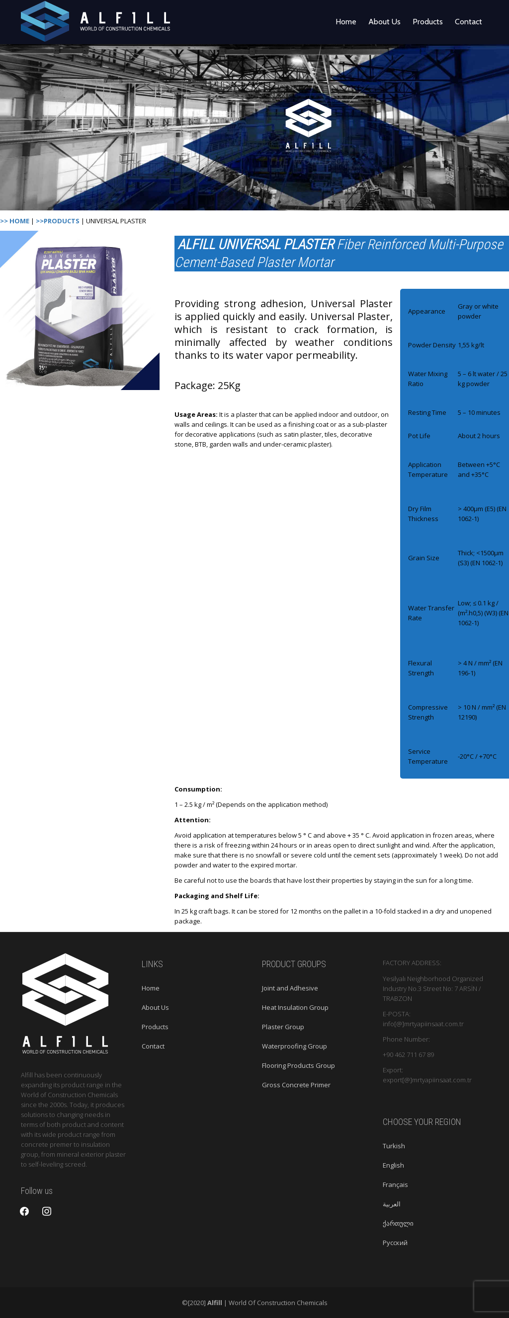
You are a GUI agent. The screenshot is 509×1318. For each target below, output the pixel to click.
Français (395, 1184)
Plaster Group (283, 1026)
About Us (384, 21)
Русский (395, 1242)
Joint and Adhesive (290, 988)
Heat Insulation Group (295, 1007)
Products (428, 21)
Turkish (394, 1145)
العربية (392, 1203)
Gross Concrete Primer (296, 1084)
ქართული (398, 1223)
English (393, 1165)
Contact (468, 21)
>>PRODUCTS (58, 220)
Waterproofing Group (294, 1046)
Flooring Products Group (298, 1065)
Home (346, 21)
